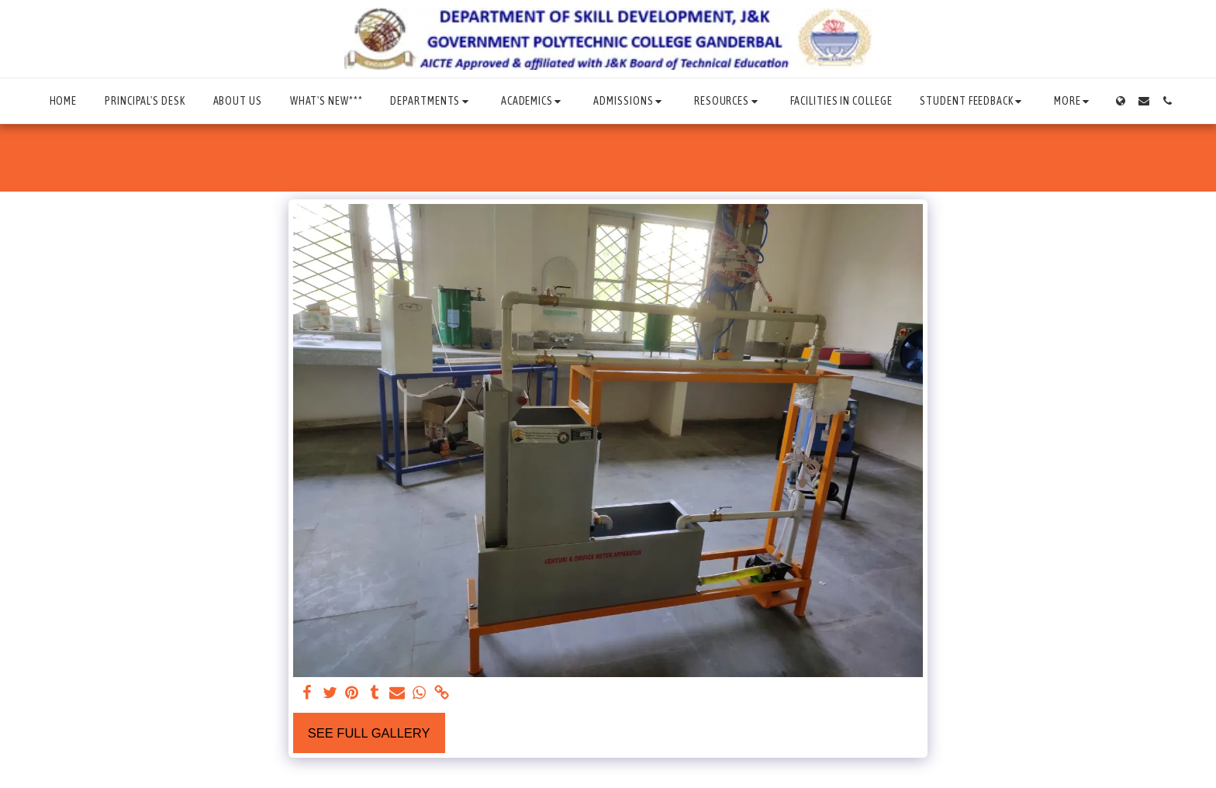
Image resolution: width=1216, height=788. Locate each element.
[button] (431, 101)
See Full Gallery (369, 733)
